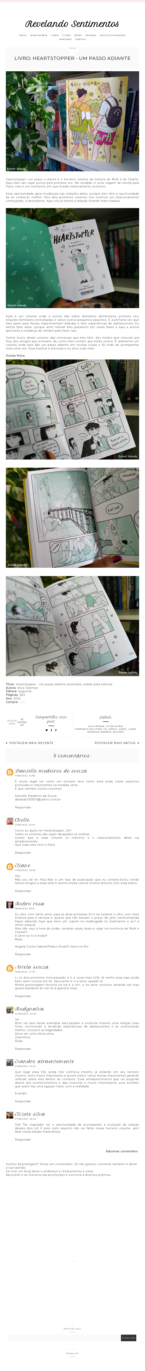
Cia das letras (114, 728)
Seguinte (118, 734)
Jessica (112, 731)
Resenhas (93, 734)
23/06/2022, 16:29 (25, 1068)
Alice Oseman (96, 728)
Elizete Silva (30, 1116)
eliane (23, 867)
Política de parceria (117, 36)
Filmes (66, 36)
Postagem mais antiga (117, 745)
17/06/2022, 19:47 (25, 827)
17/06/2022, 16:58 (25, 778)
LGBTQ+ (122, 731)
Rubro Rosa (30, 905)
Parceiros (64, 41)
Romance (106, 734)
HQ (105, 731)
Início (18, 36)
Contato (81, 41)
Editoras (94, 36)
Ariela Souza (32, 969)
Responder (23, 809)
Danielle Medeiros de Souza (51, 773)
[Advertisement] (72, 1292)
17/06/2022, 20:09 (25, 872)
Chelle (22, 822)
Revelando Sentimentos (72, 24)
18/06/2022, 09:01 (25, 910)
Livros (53, 36)
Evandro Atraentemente (44, 1063)
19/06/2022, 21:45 (25, 974)
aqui (23, 704)
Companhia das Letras (88, 731)
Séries (79, 36)
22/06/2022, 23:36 (25, 1016)
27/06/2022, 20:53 (25, 1121)
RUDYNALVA (29, 1011)
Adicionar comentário (122, 1153)
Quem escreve (35, 36)
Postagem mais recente (30, 745)
